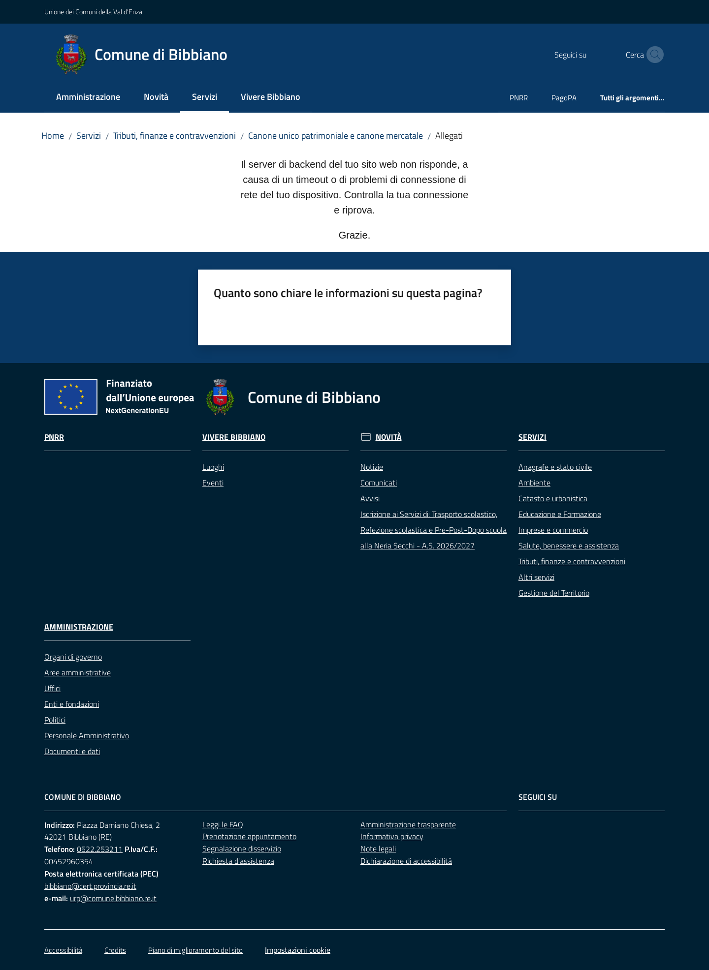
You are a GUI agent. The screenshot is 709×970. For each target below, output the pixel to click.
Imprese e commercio (553, 530)
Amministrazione (78, 627)
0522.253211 (100, 849)
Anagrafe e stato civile (555, 467)
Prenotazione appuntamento (249, 836)
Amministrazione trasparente (408, 824)
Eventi (213, 482)
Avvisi (370, 498)
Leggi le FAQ (222, 824)
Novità (389, 437)
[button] (653, 54)
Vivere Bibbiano (233, 437)
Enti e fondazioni (71, 704)
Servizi (88, 135)
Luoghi (213, 467)
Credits (115, 950)
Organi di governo (73, 657)
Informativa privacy (391, 836)
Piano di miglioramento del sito (195, 950)
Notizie (371, 467)
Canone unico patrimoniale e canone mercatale (335, 135)
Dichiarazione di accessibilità (406, 861)
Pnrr (54, 437)
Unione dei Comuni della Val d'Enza (93, 11)
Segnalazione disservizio (241, 848)
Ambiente (534, 482)
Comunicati (378, 482)
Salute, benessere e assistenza (568, 545)
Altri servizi (536, 577)
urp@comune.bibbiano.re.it (113, 898)
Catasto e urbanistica (552, 498)
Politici (54, 720)
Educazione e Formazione (559, 514)
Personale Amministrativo (86, 735)
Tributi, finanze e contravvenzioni (174, 135)
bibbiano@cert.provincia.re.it (90, 886)
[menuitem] (88, 98)
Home (52, 135)
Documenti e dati (72, 751)
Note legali (378, 848)
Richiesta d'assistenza (238, 861)
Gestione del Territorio (553, 593)
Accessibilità (63, 950)
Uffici (52, 688)
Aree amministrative (77, 672)
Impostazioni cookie (297, 950)
